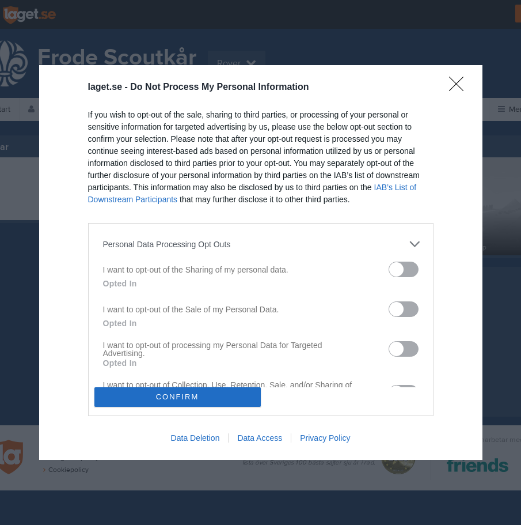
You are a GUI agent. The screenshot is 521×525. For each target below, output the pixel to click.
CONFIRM (177, 396)
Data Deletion (195, 438)
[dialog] (260, 262)
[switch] (404, 269)
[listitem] (261, 244)
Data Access (259, 438)
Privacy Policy (325, 438)
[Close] (460, 88)
